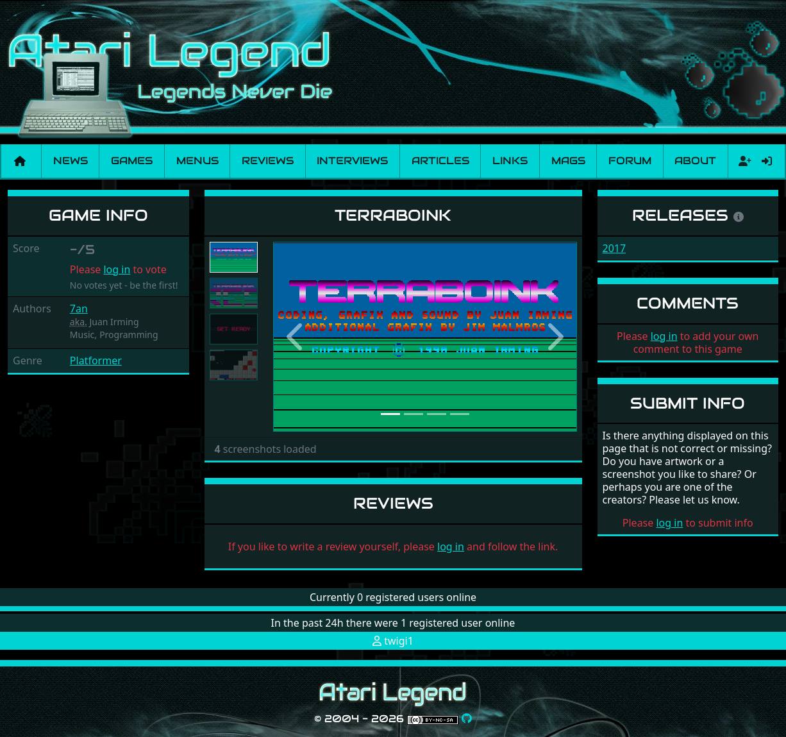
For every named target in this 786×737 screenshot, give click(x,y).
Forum (629, 160)
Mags (568, 160)
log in (116, 269)
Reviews (268, 160)
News (70, 160)
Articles (440, 160)
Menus (197, 160)
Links (510, 160)
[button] (296, 337)
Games (132, 160)
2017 (614, 248)
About (695, 160)
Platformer (96, 360)
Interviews (352, 160)
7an (79, 308)
